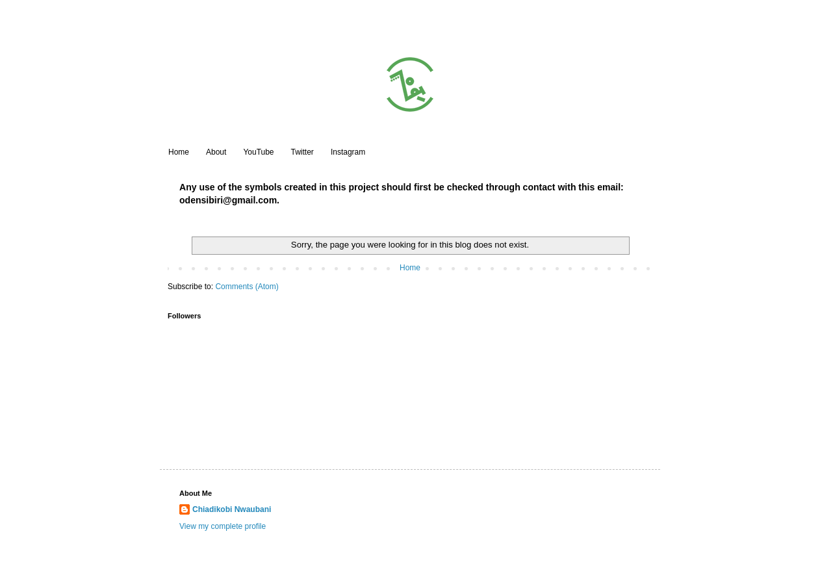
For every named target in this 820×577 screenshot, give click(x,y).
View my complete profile (222, 526)
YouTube (258, 152)
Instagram (348, 152)
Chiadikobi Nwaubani (231, 509)
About (216, 152)
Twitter (302, 152)
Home (178, 152)
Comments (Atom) (246, 286)
